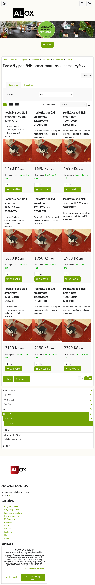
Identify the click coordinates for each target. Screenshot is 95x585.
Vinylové (48, 395)
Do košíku (13, 189)
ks (8, 184)
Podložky (48, 418)
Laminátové (48, 400)
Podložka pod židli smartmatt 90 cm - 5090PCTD (15, 116)
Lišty (6, 430)
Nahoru (8, 379)
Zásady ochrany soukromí (34, 568)
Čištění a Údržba (12, 439)
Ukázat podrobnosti (11, 576)
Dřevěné (48, 404)
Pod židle (10, 423)
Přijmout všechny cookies (33, 577)
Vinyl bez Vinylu (48, 390)
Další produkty (22, 379)
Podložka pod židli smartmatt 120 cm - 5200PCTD (75, 203)
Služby (6, 446)
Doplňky (48, 414)
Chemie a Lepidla (12, 434)
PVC (48, 409)
